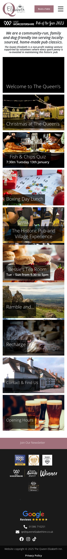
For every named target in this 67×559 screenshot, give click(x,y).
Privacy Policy (33, 555)
